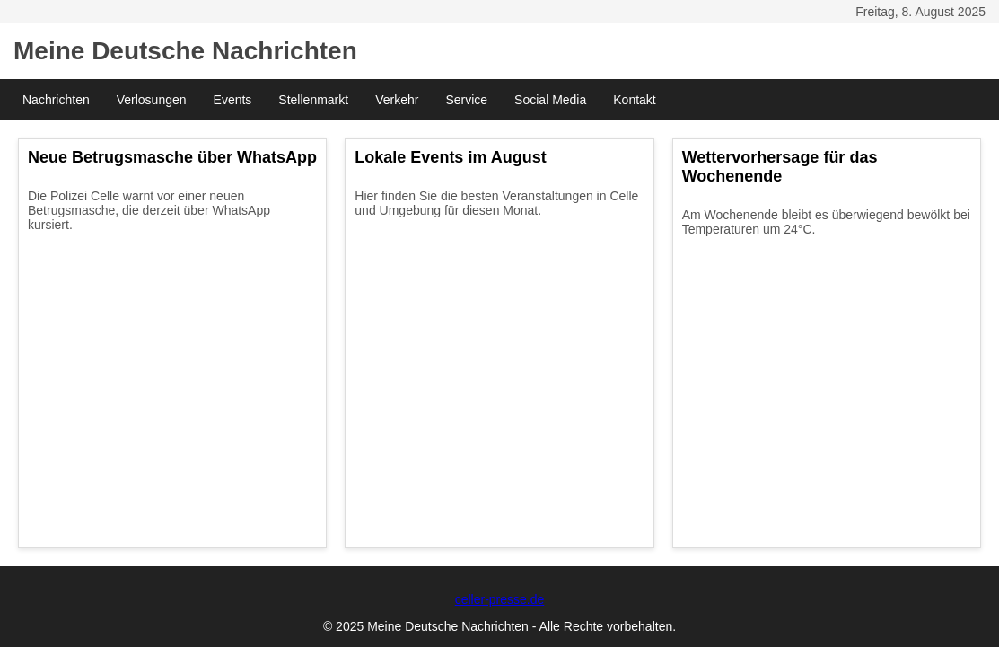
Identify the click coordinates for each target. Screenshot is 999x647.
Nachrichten (56, 100)
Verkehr (396, 100)
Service (466, 100)
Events (233, 100)
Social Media (550, 100)
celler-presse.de (500, 599)
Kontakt (634, 100)
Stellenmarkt (313, 100)
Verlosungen (152, 100)
